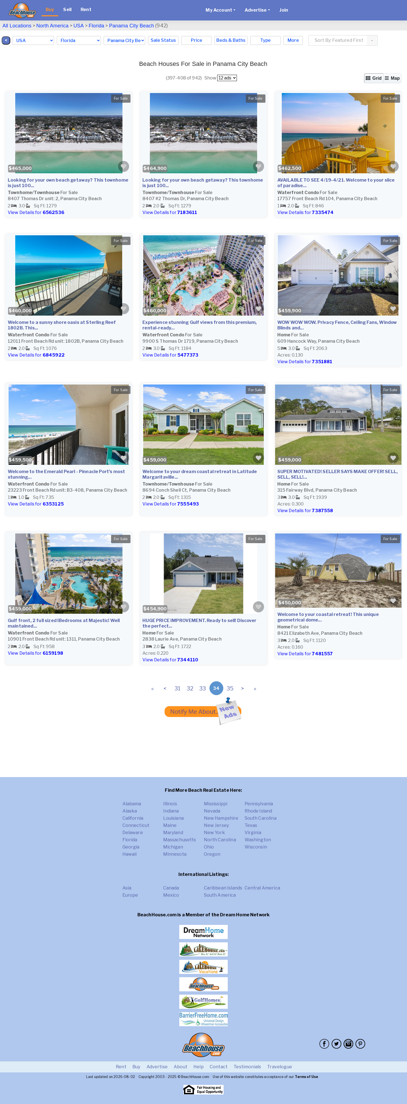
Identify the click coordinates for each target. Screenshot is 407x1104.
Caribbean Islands (223, 888)
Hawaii (129, 854)
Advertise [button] (256, 10)
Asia (127, 888)
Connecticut (136, 825)
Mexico (171, 895)
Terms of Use (306, 1077)
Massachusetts (179, 839)
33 (202, 688)
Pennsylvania (259, 803)
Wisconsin (256, 847)
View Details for (36, 212)
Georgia (131, 847)
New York (214, 832)
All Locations (16, 26)
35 (230, 688)
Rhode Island (258, 811)
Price (196, 40)
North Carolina (220, 839)
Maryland (173, 832)
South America (220, 895)
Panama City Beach (131, 26)
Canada (171, 888)
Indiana (171, 811)
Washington (258, 839)
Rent (86, 9)
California (133, 818)
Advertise (157, 1066)
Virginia (253, 832)
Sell (67, 9)
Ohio (209, 847)
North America (52, 26)
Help (198, 1066)
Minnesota (174, 854)
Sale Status (163, 40)
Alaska (129, 811)
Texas (251, 825)
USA (78, 26)
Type (265, 40)
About (180, 1066)
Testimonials (247, 1066)
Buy (50, 9)
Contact (218, 1066)
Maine (170, 825)
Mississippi (215, 803)
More (293, 40)
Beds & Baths (230, 40)
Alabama (131, 803)
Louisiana (173, 818)
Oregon (212, 854)
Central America (262, 888)
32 (190, 688)
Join (283, 10)
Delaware (132, 832)
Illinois (170, 803)
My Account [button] (219, 10)
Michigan (173, 847)
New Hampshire (221, 818)
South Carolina (261, 818)
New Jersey (216, 825)
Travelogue (279, 1066)
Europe (130, 895)
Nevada (212, 811)
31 (177, 688)
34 (216, 688)
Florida (96, 26)
